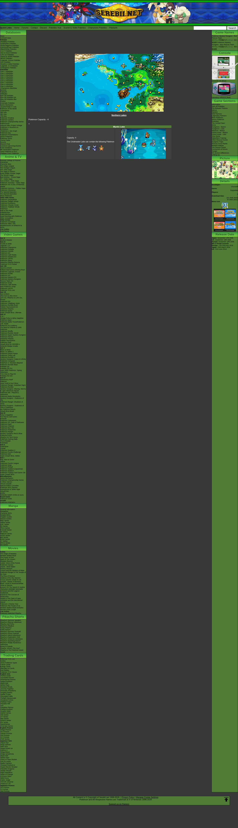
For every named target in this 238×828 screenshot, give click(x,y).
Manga (13, 505)
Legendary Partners (219, 116)
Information (216, 105)
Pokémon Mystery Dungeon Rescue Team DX (10, 280)
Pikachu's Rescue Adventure (10, 622)
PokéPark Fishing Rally (8, 439)
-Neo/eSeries (5, 724)
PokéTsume (4, 231)
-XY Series (4, 717)
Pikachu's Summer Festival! (10, 631)
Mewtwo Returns (6, 561)
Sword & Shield (6, 268)
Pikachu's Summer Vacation (10, 620)
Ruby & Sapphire (6, 415)
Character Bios (5, 164)
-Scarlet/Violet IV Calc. (8, 107)
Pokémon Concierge (7, 222)
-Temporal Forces (6, 700)
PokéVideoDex (5, 214)
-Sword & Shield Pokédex (9, 56)
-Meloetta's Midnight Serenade (11, 589)
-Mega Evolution (6, 681)
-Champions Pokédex (8, 68)
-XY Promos (4, 737)
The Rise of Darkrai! (7, 576)
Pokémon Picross (6, 337)
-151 (2, 705)
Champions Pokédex (97, 28)
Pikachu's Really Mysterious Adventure (10, 643)
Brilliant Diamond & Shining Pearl (12, 270)
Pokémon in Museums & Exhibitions (9, 128)
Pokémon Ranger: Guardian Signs (13, 385)
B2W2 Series (5, 539)
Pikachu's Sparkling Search (10, 641)
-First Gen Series (6, 726)
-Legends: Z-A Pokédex (9, 66)
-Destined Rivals (6, 687)
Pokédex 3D (4, 366)
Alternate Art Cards (7, 668)
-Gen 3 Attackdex (6, 75)
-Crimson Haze (5, 776)
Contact (34, 28)
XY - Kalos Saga (6, 179)
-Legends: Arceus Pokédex (10, 60)
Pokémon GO (5, 253)
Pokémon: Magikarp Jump (10, 303)
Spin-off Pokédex (218, 106)
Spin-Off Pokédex (6, 96)
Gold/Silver (4, 446)
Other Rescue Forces (220, 140)
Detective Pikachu (7, 309)
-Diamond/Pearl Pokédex (9, 47)
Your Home (216, 136)
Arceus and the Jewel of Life (10, 580)
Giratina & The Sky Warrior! (10, 578)
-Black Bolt (4, 683)
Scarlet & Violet (6, 244)
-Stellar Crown (5, 694)
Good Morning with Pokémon (11, 216)
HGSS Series (5, 535)
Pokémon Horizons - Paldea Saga (12, 188)
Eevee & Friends (6, 646)
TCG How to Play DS (8, 374)
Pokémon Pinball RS (8, 430)
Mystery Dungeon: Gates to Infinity (13, 359)
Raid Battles (4, 670)
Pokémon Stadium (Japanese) (11, 469)
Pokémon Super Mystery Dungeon (13, 335)
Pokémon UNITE (6, 259)
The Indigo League (7, 166)
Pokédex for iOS (6, 376)
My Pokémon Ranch (7, 409)
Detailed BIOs (5, 515)
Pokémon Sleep (6, 260)
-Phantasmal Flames (8, 679)
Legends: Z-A (5, 246)
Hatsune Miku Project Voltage (11, 125)
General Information (7, 509)
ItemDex (3, 90)
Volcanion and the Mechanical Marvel (11, 601)
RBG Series (4, 521)
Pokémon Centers (7, 120)
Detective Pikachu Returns (10, 262)
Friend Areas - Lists (219, 134)
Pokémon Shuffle (6, 331)
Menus (214, 110)
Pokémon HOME (6, 273)
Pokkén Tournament (7, 340)
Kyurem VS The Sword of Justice (12, 587)
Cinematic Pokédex (7, 103)
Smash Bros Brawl (7, 411)
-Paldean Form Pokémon (9, 153)
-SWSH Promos (6, 733)
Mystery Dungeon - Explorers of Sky (12, 399)
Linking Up (216, 155)
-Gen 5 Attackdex (6, 79)
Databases (13, 32)
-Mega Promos (5, 730)
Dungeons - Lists (218, 129)
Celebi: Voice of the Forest (10, 563)
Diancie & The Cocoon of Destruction (9, 595)
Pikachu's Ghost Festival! (9, 633)
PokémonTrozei (6, 435)
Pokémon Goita (6, 499)
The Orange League (7, 168)
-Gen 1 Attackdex (6, 71)
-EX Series (4, 722)
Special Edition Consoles (9, 486)
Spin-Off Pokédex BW (8, 99)
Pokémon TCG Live (7, 290)
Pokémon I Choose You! (9, 604)
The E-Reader (5, 441)
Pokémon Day (5, 133)
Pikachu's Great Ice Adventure (11, 639)
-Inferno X (4, 750)
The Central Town (218, 123)
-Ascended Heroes (7, 678)
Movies (13, 548)
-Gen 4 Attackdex (6, 77)
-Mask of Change (6, 774)
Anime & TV (13, 156)
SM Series (4, 545)
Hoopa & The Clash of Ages (10, 598)
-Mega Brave (5, 752)
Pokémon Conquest (7, 361)
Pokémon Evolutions (7, 203)
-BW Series (4, 719)
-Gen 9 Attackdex (6, 86)
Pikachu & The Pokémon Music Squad (11, 651)
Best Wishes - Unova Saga (10, 177)
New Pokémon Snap (7, 286)
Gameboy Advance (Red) (224, 96)
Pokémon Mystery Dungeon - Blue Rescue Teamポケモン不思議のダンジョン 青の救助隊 (224, 45)
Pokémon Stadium (7, 471)
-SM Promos (4, 735)
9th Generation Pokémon (9, 150)
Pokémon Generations (8, 199)
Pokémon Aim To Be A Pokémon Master (12, 185)
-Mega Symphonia (7, 754)
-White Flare (4, 685)
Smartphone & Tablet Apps (10, 489)
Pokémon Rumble (7, 387)
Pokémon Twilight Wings (9, 201)
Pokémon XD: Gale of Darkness (12, 422)
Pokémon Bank (6, 320)
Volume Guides (6, 519)
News (2, 36)
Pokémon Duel (5, 342)
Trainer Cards (5, 665)
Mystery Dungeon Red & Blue (11, 433)
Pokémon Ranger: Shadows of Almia (11, 403)
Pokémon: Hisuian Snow (9, 205)
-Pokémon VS (5, 784)
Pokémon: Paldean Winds (10, 207)
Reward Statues (218, 145)
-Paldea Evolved (6, 709)
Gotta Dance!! (5, 630)
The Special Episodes (8, 192)
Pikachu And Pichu (7, 624)
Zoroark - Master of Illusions (10, 582)
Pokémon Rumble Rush (9, 305)
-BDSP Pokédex (6, 58)
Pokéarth (113, 28)
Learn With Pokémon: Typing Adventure (11, 371)
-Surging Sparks (6, 692)
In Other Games (6, 482)
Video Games (13, 234)
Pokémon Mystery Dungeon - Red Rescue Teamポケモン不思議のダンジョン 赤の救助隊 (224, 39)
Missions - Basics (218, 131)
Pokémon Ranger (6, 432)
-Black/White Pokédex (8, 49)
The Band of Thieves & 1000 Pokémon (10, 328)
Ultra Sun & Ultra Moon (8, 296)
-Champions (4, 110)
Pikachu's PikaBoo (7, 626)
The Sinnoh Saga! (7, 175)
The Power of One (7, 557)
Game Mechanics (6, 105)
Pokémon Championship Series (12, 122)
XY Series (4, 541)
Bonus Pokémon (218, 119)
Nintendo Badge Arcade (9, 346)
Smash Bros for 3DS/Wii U (10, 344)
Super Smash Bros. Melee (10, 456)
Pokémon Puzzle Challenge (10, 452)
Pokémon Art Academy (8, 326)
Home (16, 28)
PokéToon (4, 209)
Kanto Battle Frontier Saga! (10, 173)
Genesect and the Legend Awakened (10, 592)
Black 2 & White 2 (6, 352)
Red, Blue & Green (7, 460)
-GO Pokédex (5, 62)
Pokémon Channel (7, 426)
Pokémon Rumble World (9, 333)
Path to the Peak (6, 211)
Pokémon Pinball (6, 467)
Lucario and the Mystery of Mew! (12, 570)
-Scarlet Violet (5, 711)
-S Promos (4, 789)
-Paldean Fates (6, 702)
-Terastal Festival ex (7, 765)
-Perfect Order (5, 676)
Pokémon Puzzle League (9, 463)
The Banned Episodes (8, 194)
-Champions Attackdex (8, 88)
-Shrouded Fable (6, 696)
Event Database (6, 148)
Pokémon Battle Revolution (10, 396)
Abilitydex (3, 94)
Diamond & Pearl (6, 380)
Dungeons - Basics (219, 127)
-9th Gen (3, 112)
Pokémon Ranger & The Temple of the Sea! (13, 573)
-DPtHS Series (5, 720)
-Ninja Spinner (5, 745)
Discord (43, 28)
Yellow (2, 461)
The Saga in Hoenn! (7, 171)
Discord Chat (5, 144)
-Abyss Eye (4, 743)
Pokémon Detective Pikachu (10, 613)
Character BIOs (6, 513)
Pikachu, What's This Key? (10, 648)
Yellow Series (5, 522)
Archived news (5, 38)
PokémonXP (4, 123)
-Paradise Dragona (7, 769)
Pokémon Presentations (9, 135)
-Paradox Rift (5, 704)
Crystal (2, 448)
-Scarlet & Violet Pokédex (9, 64)
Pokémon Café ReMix (8, 255)
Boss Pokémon (217, 118)
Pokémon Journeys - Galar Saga (12, 183)
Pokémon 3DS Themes (8, 487)
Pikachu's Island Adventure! (10, 635)
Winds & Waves (6, 240)
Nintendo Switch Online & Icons (12, 495)
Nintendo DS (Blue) (225, 80)
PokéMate (4, 443)
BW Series (4, 537)
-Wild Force (4, 778)
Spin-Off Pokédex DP (8, 97)
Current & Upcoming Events (10, 146)
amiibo (2, 493)
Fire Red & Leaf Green (8, 417)
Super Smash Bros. (7, 474)
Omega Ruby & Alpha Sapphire (11, 318)
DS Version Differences (220, 153)
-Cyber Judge (5, 780)
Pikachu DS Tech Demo (9, 437)
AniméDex (4, 162)
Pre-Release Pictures (220, 108)
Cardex (3, 101)
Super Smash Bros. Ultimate (10, 313)
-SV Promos (4, 732)
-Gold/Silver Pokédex (8, 43)
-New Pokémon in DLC (8, 151)
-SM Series (4, 715)
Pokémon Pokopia (7, 249)
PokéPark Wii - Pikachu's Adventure (9, 393)
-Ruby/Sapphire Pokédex (9, 45)
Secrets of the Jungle (8, 609)
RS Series (4, 526)
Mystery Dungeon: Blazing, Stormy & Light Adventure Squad (13, 390)
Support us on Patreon (119, 804)
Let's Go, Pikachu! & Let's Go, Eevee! (11, 298)
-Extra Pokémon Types (8, 663)
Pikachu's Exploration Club (10, 637)
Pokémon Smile (6, 283)
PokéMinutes (5, 212)
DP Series (4, 532)
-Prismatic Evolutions (8, 691)
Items (214, 125)
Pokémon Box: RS (7, 428)
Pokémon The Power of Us (10, 606)
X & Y (2, 316)
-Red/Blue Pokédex (7, 42)
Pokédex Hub (55, 28)
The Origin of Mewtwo (8, 554)
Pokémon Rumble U (7, 357)
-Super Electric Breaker (8, 767)
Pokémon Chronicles (8, 190)
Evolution (215, 121)
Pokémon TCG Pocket (8, 264)
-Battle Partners (6, 763)
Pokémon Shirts (6, 138)
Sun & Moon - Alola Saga (9, 181)
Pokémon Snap (6, 465)
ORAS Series (5, 543)
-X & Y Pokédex (6, 51)
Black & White (5, 350)
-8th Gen (3, 114)
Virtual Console (6, 484)
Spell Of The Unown (7, 559)
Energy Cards (5, 666)
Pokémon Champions (8, 247)
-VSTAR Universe (6, 782)
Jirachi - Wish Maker (7, 567)
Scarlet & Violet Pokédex (74, 28)
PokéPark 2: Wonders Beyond (11, 363)
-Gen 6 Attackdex (6, 81)
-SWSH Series (5, 713)
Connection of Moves (220, 149)
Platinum (3, 381)
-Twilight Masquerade (8, 698)
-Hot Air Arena (5, 761)
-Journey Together (7, 689)
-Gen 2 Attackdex (6, 73)
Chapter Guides (6, 517)
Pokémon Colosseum (8, 420)
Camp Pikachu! (6, 628)
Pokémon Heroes (6, 565)
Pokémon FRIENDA (7, 502)
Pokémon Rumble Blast (9, 365)
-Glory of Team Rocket (8, 759)
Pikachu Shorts (13, 616)
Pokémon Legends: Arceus (10, 272)
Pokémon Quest (6, 311)
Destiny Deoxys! (6, 569)
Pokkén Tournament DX (9, 307)
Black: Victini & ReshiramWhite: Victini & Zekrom (12, 584)
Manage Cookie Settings (147, 797)
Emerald (3, 419)
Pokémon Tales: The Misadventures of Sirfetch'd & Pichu (11, 225)
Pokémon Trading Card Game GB (12, 473)
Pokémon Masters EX (8, 257)
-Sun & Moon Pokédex (8, 53)
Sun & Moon (4, 294)
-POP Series (4, 739)
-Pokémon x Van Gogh (8, 131)
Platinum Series (6, 534)
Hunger (214, 151)
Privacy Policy (128, 797)
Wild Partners (217, 114)
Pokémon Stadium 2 (7, 450)
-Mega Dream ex (6, 748)
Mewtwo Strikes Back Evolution (11, 608)
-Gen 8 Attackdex (6, 84)
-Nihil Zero (4, 746)
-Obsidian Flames (6, 707)
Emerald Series (6, 530)
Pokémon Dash (6, 424)
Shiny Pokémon (6, 196)
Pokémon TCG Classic (8, 672)
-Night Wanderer (6, 772)
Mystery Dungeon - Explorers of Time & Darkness (12, 406)
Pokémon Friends (6, 251)
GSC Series (4, 524)
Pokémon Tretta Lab (7, 355)
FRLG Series (5, 528)
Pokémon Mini (5, 454)
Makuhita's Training (219, 138)
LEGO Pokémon (6, 137)
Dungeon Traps (217, 142)
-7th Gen (3, 116)
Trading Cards (13, 655)
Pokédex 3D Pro (6, 368)
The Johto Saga (6, 170)
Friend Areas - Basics (220, 132)
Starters (215, 112)
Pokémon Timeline (7, 118)
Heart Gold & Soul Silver (9, 383)
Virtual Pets (4, 491)
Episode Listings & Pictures (10, 160)
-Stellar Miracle (5, 771)
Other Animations (6, 218)
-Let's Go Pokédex (7, 55)
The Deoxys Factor (219, 147)
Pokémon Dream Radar (9, 353)
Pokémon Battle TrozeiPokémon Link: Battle (12, 323)
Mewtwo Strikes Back (8, 556)
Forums (25, 28)
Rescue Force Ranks (219, 144)
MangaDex (4, 511)
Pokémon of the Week (8, 109)
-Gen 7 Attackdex (6, 83)
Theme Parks (5, 140)
